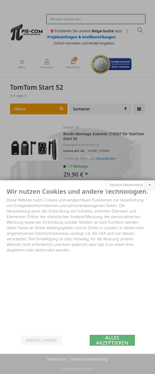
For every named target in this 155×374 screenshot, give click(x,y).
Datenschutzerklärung (89, 359)
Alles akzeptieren (112, 340)
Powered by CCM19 (77, 368)
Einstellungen (41, 340)
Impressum (56, 359)
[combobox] (130, 179)
